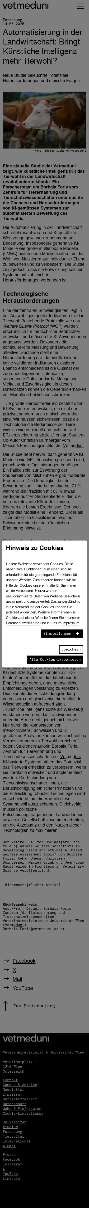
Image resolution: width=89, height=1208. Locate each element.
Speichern (71, 649)
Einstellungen (57, 633)
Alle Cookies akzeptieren (55, 659)
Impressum (70, 623)
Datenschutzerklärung (22, 623)
